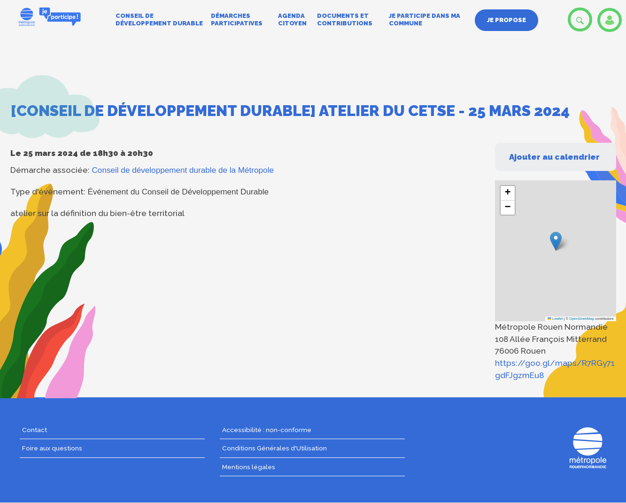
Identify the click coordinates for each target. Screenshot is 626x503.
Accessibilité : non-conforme (266, 429)
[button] (556, 241)
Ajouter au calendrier (554, 157)
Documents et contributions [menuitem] (344, 19)
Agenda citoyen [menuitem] (292, 19)
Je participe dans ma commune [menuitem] (424, 19)
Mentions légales (248, 467)
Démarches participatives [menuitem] (237, 19)
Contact (34, 429)
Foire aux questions (52, 448)
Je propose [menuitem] (506, 19)
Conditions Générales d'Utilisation (274, 448)
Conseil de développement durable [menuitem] (159, 19)
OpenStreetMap (581, 319)
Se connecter (609, 20)
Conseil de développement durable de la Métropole (183, 170)
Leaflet (555, 319)
